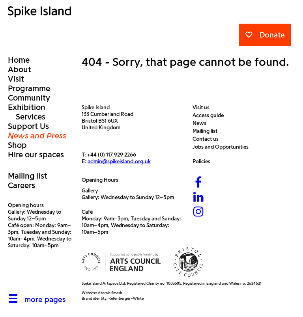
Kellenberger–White (126, 298)
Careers (21, 185)
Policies (203, 161)
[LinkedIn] (198, 197)
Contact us (207, 139)
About (19, 69)
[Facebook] (198, 183)
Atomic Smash (110, 292)
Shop (17, 145)
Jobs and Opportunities (222, 147)
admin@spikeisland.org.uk (119, 161)
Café (87, 212)
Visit (16, 79)
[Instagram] (198, 212)
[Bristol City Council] (188, 262)
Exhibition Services (26, 112)
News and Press (37, 135)
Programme (29, 88)
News (201, 123)
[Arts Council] (121, 262)
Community (29, 98)
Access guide (210, 115)
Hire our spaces (36, 154)
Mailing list (27, 176)
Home (19, 60)
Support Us (28, 126)
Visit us (202, 107)
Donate (265, 34)
